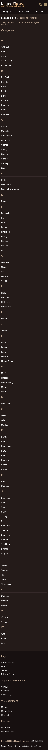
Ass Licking (6, 65)
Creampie (5, 163)
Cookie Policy (7, 663)
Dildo (3, 180)
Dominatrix (6, 185)
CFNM (4, 126)
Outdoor (5, 425)
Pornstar (5, 460)
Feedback (5, 691)
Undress (5, 596)
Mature (4, 387)
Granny (4, 276)
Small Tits (5, 526)
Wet (3, 634)
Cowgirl (4, 159)
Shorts (4, 507)
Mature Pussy (7, 731)
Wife (3, 643)
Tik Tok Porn (25, 11)
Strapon (4, 549)
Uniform (4, 601)
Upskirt (4, 605)
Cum (3, 168)
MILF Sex (5, 715)
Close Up (5, 140)
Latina (4, 347)
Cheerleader (6, 136)
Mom (3, 392)
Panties (4, 441)
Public (4, 465)
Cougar (4, 154)
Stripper (4, 553)
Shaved (4, 503)
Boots (3, 110)
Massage (5, 378)
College (4, 149)
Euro (3, 201)
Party (3, 451)
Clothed (4, 145)
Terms (4, 670)
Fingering (5, 232)
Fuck (3, 250)
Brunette (5, 114)
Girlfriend (5, 262)
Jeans (4, 331)
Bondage (5, 105)
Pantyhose (6, 446)
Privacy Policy (7, 674)
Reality (4, 481)
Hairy (3, 293)
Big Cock (5, 77)
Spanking (5, 535)
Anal (3, 51)
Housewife (6, 307)
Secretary (5, 498)
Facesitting (6, 213)
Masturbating (7, 382)
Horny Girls (9, 11)
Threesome (6, 584)
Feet (3, 222)
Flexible (4, 246)
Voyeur (4, 622)
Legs (3, 352)
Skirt (3, 521)
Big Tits (4, 82)
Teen (3, 579)
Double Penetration (10, 189)
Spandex (5, 530)
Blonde (4, 96)
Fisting (4, 236)
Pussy (4, 469)
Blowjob (4, 100)
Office (4, 416)
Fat (2, 218)
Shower (4, 512)
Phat (3, 455)
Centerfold (6, 131)
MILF (3, 373)
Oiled (3, 420)
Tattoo (4, 565)
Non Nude (5, 404)
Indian (4, 319)
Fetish (4, 227)
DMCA (4, 666)
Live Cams (40, 12)
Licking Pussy (7, 361)
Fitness (4, 241)
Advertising (6, 694)
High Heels (6, 302)
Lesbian (4, 356)
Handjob (5, 297)
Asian (3, 56)
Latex (3, 343)
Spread (4, 540)
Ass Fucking (6, 61)
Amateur (5, 47)
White (3, 638)
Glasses (5, 267)
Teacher (4, 570)
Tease (4, 575)
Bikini (3, 86)
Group (4, 281)
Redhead (5, 486)
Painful (4, 437)
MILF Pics (5, 727)
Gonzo (4, 272)
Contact (4, 687)
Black (3, 91)
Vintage (4, 617)
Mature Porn (8, 17)
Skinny (4, 516)
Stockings (5, 544)
